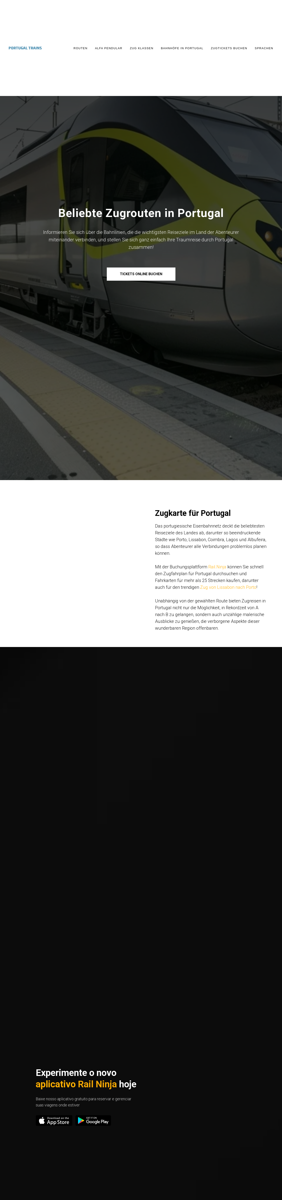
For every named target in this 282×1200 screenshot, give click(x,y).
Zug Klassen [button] (141, 48)
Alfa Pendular (108, 48)
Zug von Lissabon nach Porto (228, 587)
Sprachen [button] (264, 48)
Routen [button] (80, 48)
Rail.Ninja (217, 566)
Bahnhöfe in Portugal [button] (182, 48)
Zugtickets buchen (229, 48)
